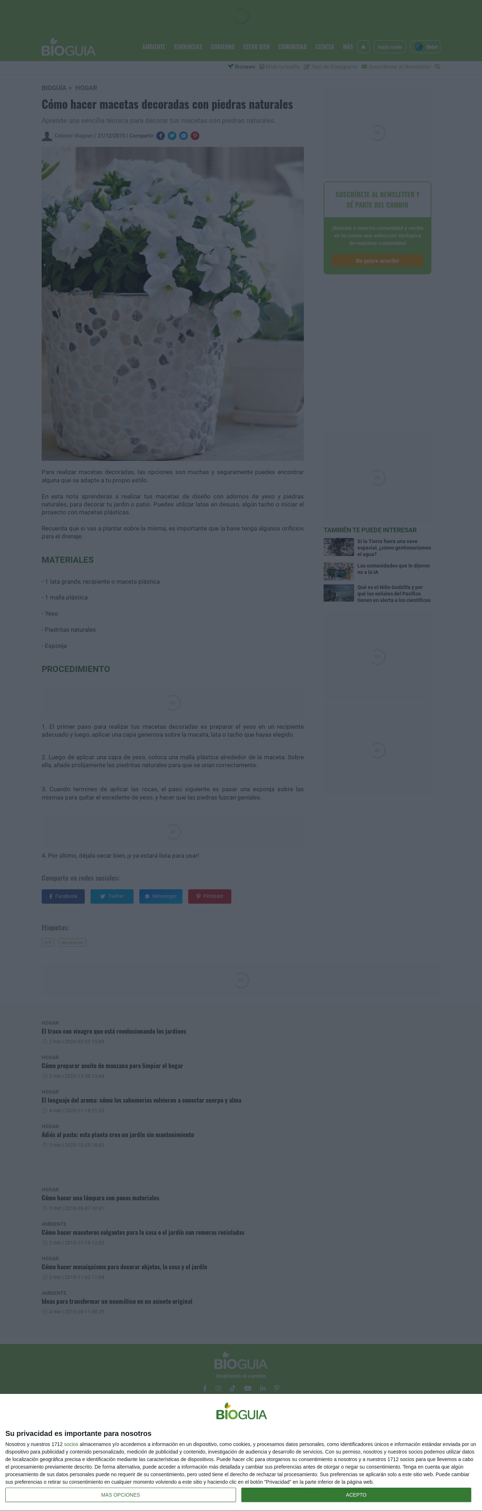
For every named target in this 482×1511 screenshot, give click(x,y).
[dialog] (241, 1452)
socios (71, 1444)
